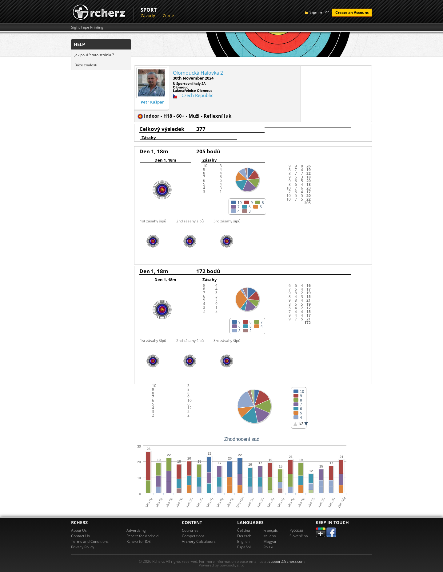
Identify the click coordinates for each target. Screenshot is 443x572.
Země (168, 15)
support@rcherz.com (287, 561)
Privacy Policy (82, 547)
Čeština (243, 530)
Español (244, 547)
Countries (190, 530)
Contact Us (80, 536)
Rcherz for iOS (138, 541)
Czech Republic (197, 95)
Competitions (193, 536)
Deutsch (244, 536)
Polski (268, 547)
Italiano (269, 536)
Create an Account (352, 12)
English (243, 541)
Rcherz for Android (142, 536)
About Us (79, 530)
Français (270, 530)
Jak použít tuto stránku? (94, 54)
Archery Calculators (199, 541)
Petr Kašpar (152, 102)
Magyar (270, 541)
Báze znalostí (85, 65)
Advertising (136, 530)
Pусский (296, 530)
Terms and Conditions (90, 541)
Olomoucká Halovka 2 (198, 72)
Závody (148, 15)
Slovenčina (298, 536)
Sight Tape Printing (87, 27)
